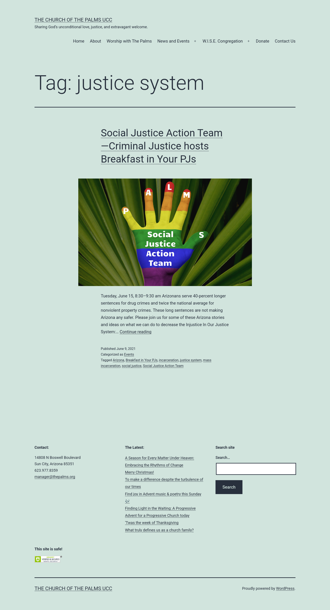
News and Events (173, 41)
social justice (131, 366)
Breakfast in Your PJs (141, 360)
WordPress (285, 588)
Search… (223, 457)
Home (78, 41)
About (95, 41)
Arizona (118, 360)
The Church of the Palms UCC (73, 20)
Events (129, 354)
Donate (262, 41)
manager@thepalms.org (55, 476)
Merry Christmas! (139, 472)
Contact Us (285, 41)
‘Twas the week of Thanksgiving (151, 522)
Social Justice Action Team (163, 366)
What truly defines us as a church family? (159, 530)
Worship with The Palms (129, 41)
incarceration (168, 360)
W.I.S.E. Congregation (223, 41)
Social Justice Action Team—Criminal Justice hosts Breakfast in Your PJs (162, 146)
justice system (191, 360)
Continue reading (136, 331)
